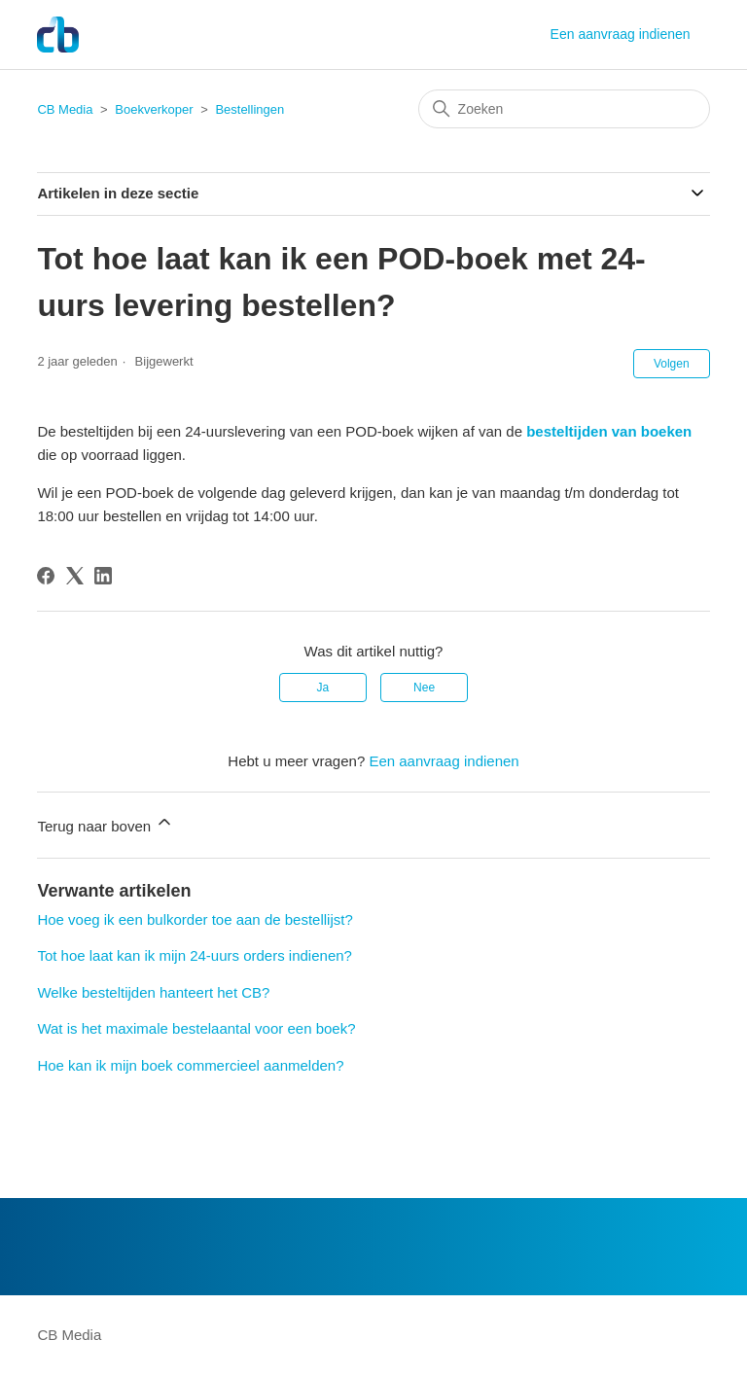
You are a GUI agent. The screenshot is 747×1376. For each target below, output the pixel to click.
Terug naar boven (105, 823)
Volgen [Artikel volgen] (672, 363)
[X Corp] (75, 575)
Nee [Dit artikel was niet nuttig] (424, 687)
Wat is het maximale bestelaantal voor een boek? (196, 1028)
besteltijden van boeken (609, 431)
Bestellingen (249, 109)
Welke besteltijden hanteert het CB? (153, 992)
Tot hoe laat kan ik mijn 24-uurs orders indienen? (194, 955)
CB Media (64, 109)
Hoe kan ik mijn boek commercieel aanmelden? (190, 1065)
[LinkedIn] (103, 575)
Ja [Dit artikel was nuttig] (323, 687)
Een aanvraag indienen (621, 34)
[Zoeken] (564, 108)
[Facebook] (45, 575)
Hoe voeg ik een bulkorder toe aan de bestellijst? (194, 919)
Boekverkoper (154, 109)
